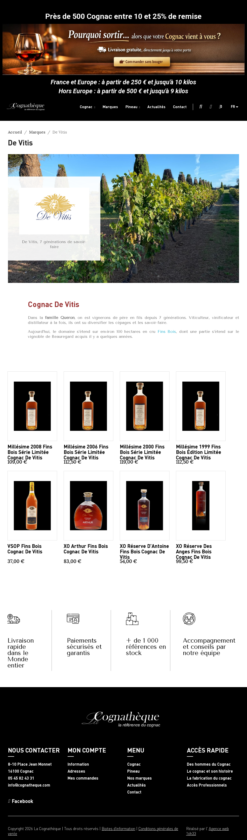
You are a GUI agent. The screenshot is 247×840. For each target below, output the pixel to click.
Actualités (136, 785)
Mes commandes (83, 778)
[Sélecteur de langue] (236, 107)
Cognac (134, 764)
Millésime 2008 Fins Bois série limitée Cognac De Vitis (29, 452)
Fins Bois (165, 331)
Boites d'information (118, 828)
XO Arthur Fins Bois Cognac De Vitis (86, 549)
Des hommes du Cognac (209, 764)
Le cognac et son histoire (210, 771)
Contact (134, 792)
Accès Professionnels (207, 785)
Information (78, 764)
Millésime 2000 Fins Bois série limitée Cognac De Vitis (142, 452)
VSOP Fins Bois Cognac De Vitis (24, 549)
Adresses (76, 771)
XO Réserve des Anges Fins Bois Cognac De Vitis (194, 551)
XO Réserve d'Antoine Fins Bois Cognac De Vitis (144, 551)
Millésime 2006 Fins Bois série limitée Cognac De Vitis (86, 452)
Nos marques (139, 778)
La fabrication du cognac (209, 778)
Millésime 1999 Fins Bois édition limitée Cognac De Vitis (198, 452)
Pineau (133, 771)
